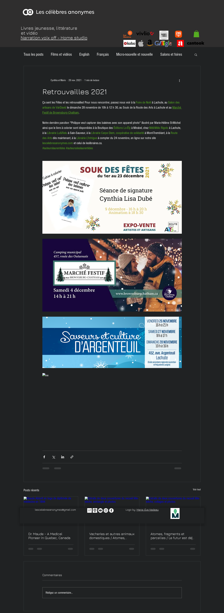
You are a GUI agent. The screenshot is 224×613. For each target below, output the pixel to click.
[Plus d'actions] (179, 80)
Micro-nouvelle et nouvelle (134, 54)
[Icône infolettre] (89, 510)
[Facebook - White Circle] (111, 510)
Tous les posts (33, 54)
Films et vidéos (61, 54)
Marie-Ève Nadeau (148, 509)
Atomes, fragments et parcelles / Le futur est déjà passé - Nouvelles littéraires (173, 536)
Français (103, 54)
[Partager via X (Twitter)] (53, 457)
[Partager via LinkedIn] (62, 457)
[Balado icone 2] (95, 510)
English (84, 54)
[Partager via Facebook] (44, 457)
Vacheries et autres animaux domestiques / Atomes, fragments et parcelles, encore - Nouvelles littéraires (112, 536)
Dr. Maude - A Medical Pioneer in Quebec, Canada (49, 536)
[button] (196, 33)
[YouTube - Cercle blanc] (100, 510)
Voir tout (197, 489)
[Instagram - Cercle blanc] (106, 510)
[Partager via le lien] (72, 457)
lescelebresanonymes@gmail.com (55, 509)
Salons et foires (171, 54)
